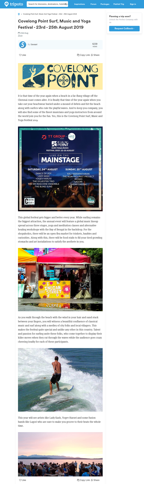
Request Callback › (124, 28)
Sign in (133, 4)
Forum (93, 4)
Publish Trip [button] (119, 4)
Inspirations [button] (80, 4)
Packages (105, 4)
